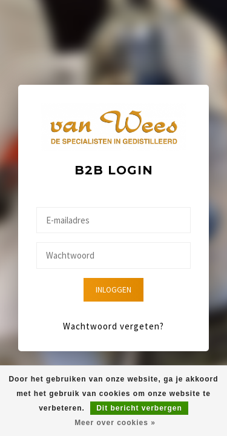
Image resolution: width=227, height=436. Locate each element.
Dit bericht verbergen (139, 408)
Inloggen (113, 290)
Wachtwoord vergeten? (113, 326)
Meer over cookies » (115, 422)
